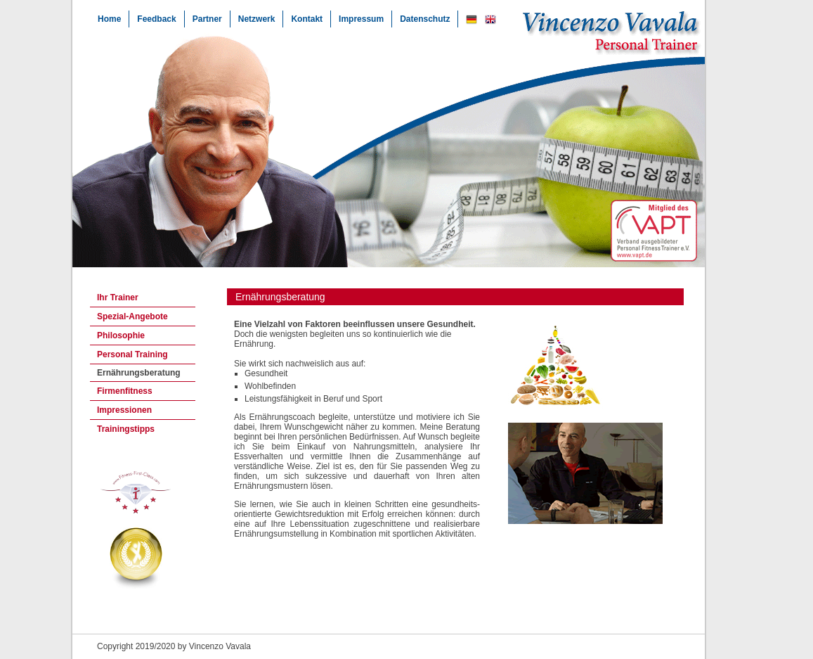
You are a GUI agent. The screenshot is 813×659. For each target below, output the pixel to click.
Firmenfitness (124, 391)
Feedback (156, 19)
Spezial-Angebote (132, 316)
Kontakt (307, 19)
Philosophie (121, 335)
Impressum (361, 19)
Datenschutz (425, 19)
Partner (207, 19)
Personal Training (132, 354)
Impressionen (124, 410)
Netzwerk (256, 19)
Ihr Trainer (117, 297)
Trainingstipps (126, 429)
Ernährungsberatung (139, 373)
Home (109, 19)
